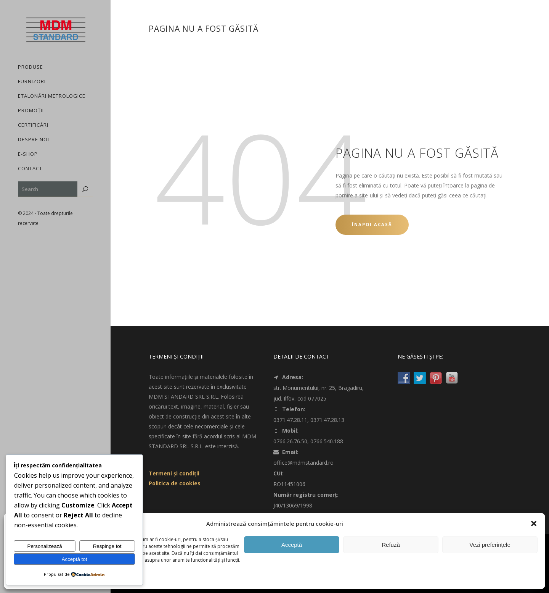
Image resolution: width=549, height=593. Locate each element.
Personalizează (44, 546)
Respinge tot (107, 546)
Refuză (391, 544)
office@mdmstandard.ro (303, 462)
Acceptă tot (74, 559)
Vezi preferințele (489, 544)
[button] (534, 523)
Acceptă (291, 544)
